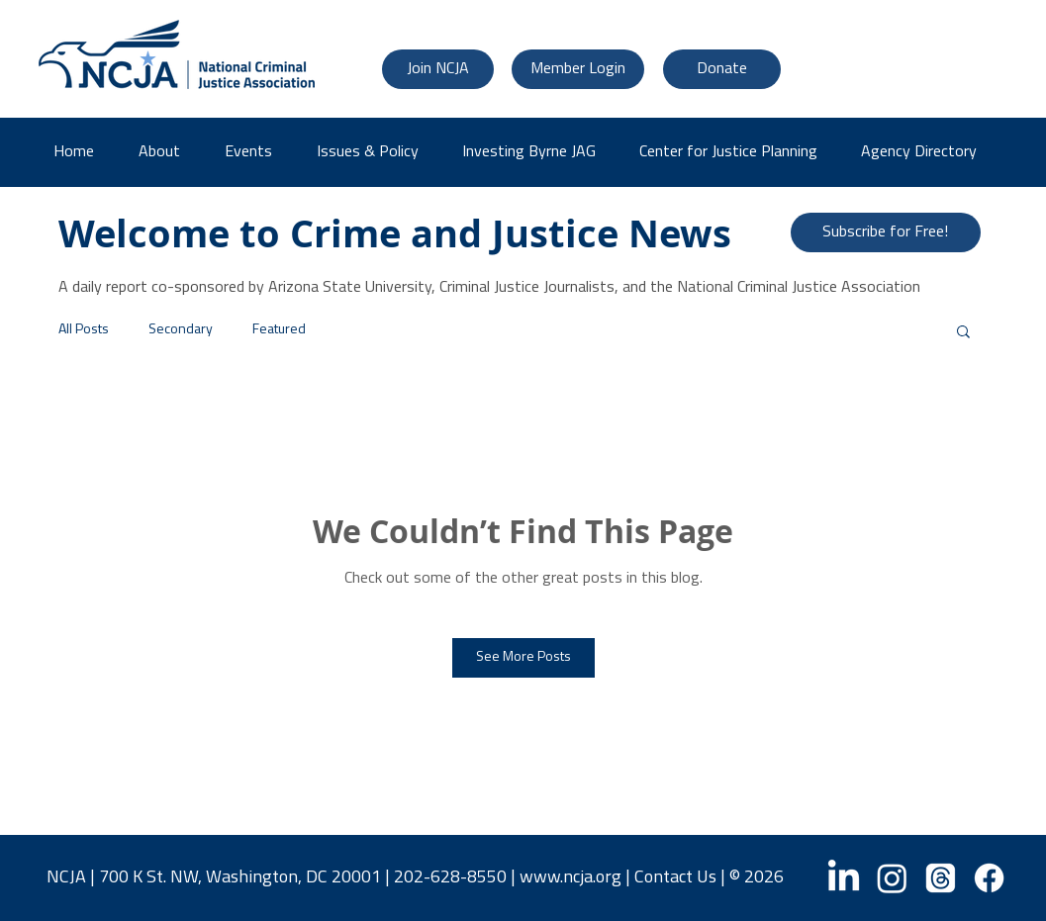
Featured (279, 329)
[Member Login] (578, 69)
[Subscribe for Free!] (886, 232)
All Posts (83, 329)
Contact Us (675, 878)
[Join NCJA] (438, 69)
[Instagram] (892, 878)
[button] (925, 152)
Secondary (180, 329)
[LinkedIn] (843, 878)
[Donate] (722, 69)
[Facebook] (989, 878)
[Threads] (940, 878)
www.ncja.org (570, 878)
